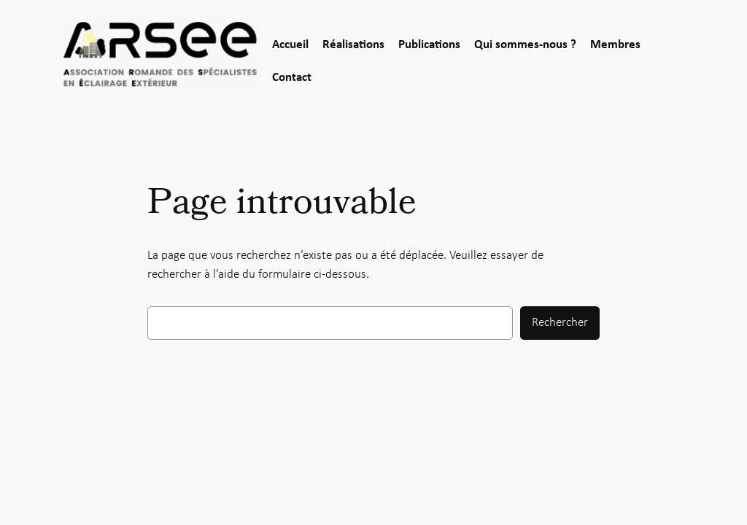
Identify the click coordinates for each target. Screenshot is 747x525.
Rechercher (560, 322)
